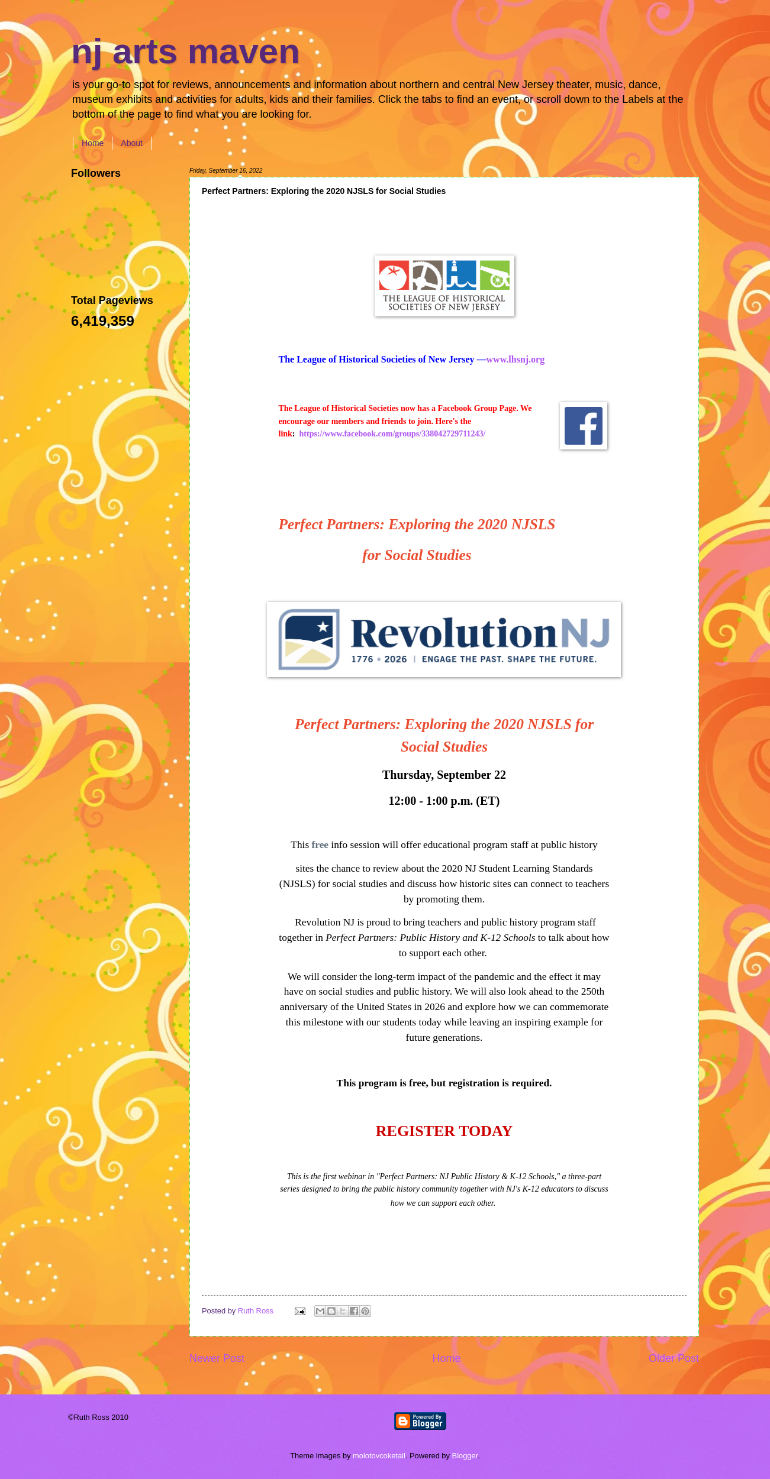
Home (93, 143)
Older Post (674, 1358)
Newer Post (216, 1358)
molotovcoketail (379, 1455)
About (132, 143)
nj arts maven (185, 51)
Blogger (465, 1455)
